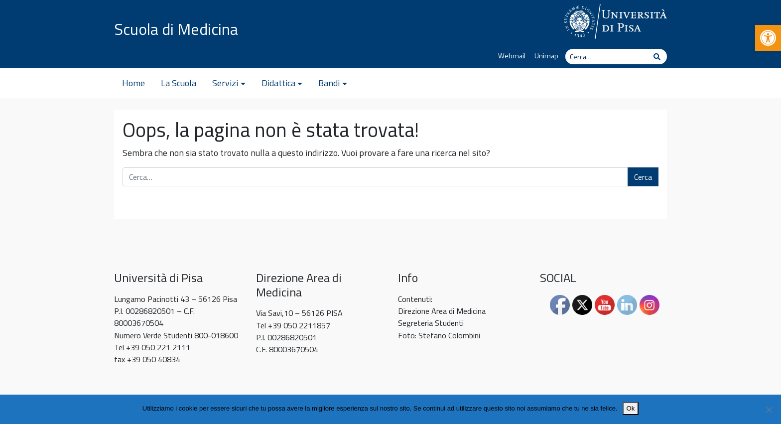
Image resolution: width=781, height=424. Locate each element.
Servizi (225, 83)
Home (133, 83)
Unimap (546, 55)
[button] (768, 38)
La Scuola (178, 83)
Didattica (278, 83)
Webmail (511, 55)
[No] (769, 410)
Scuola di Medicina (176, 29)
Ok (631, 408)
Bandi (329, 83)
